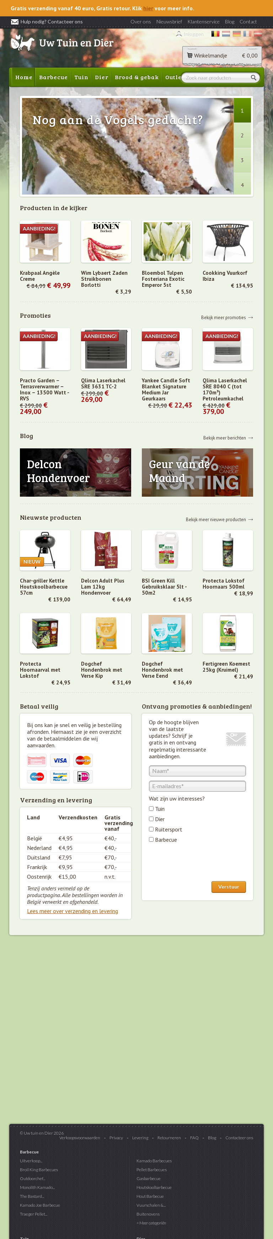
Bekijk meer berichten (224, 437)
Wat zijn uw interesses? (177, 798)
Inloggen (194, 34)
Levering (140, 1137)
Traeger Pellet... (33, 1214)
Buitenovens (148, 1214)
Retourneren (169, 1137)
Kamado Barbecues (154, 1160)
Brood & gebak (137, 77)
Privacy (116, 1137)
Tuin (81, 77)
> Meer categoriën (151, 1223)
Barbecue (53, 77)
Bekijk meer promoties (223, 317)
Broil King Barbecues (39, 1169)
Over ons (140, 21)
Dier (101, 77)
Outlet (174, 77)
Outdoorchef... (32, 1178)
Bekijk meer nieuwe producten (216, 519)
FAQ (194, 1137)
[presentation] (203, 864)
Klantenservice (203, 21)
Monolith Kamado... (37, 1187)
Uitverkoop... (31, 1160)
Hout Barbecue (150, 1196)
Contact (248, 21)
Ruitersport (168, 829)
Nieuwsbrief (169, 21)
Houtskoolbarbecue (154, 1187)
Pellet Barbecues (151, 1169)
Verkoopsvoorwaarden (79, 1137)
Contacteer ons (239, 1137)
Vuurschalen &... (151, 1205)
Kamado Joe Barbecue (40, 1205)
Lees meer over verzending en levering (72, 911)
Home (24, 77)
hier (148, 8)
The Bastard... (32, 1196)
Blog (229, 21)
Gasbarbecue (148, 1178)
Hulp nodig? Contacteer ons (47, 21)
